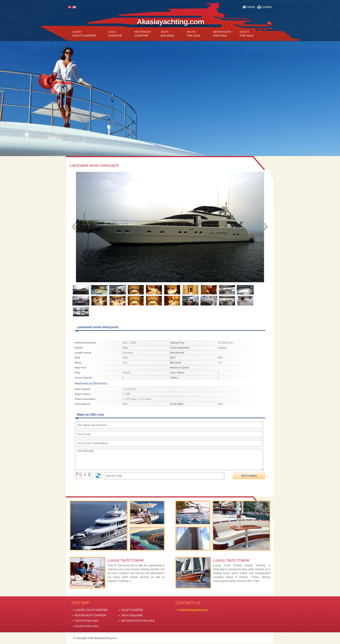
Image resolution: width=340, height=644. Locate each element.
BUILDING (167, 34)
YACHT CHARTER (84, 34)
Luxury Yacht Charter (126, 560)
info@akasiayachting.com (193, 610)
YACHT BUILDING (132, 615)
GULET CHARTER (132, 610)
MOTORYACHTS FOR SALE (138, 620)
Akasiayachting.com (170, 22)
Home (251, 7)
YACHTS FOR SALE (86, 620)
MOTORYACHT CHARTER (90, 615)
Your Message (169, 460)
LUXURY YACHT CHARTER (91, 610)
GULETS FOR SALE (87, 626)
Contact (267, 7)
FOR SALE (194, 34)
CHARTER (115, 34)
